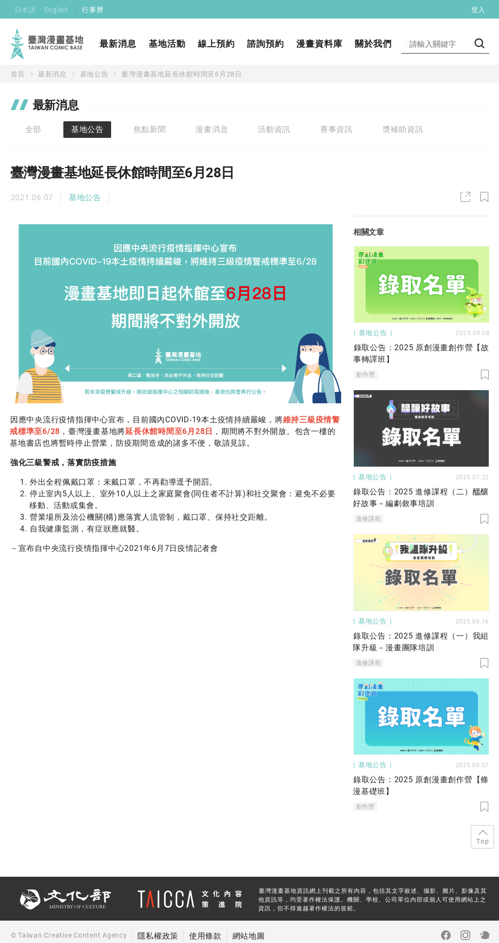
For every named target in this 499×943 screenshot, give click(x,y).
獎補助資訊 (403, 129)
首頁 (18, 74)
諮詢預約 (265, 43)
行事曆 (92, 10)
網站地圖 (248, 936)
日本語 (25, 10)
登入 (478, 10)
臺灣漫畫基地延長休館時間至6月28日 (181, 74)
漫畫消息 (211, 129)
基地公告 (94, 74)
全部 (33, 129)
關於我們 (373, 43)
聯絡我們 (422, 43)
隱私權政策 (157, 936)
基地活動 (167, 43)
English (56, 10)
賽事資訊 (336, 129)
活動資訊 (274, 129)
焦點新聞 (150, 129)
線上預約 (216, 43)
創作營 (365, 374)
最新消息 (117, 43)
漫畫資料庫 (319, 43)
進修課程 (368, 518)
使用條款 (205, 936)
